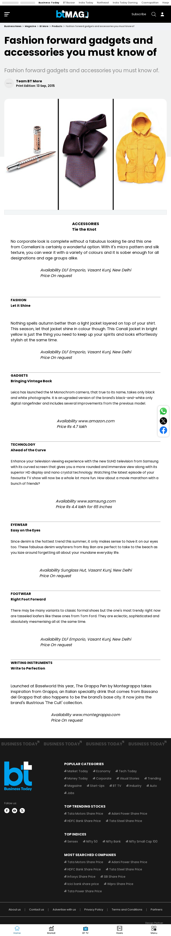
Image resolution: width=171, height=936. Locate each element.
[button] (154, 930)
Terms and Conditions (127, 909)
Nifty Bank (113, 841)
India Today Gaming (125, 2)
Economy (103, 771)
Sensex (72, 841)
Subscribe (139, 14)
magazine (30, 26)
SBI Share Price (114, 876)
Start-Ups (97, 786)
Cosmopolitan (150, 2)
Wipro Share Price (120, 884)
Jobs (70, 793)
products (57, 26)
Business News (12, 26)
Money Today (77, 778)
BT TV (117, 786)
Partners (156, 909)
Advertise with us (64, 909)
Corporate (104, 778)
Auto (153, 786)
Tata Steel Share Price (125, 821)
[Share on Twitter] (163, 421)
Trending (154, 778)
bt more (44, 26)
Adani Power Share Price (129, 813)
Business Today (49, 2)
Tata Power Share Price (84, 891)
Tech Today (128, 771)
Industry (135, 786)
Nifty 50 (92, 841)
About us (15, 909)
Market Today (77, 771)
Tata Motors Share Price (85, 813)
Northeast (103, 2)
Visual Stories (129, 778)
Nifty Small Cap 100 (143, 841)
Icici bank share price (83, 884)
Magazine (74, 786)
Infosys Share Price (81, 876)
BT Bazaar (69, 2)
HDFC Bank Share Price (84, 821)
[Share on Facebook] (163, 431)
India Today (86, 2)
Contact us (36, 909)
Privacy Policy (93, 909)
